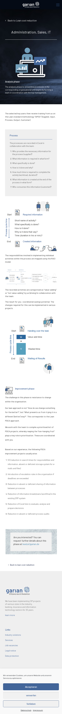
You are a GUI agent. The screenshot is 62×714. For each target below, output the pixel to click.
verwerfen (31, 695)
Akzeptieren (31, 686)
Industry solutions (13, 635)
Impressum (38, 710)
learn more (10, 615)
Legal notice (10, 650)
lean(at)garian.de (30, 544)
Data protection (12, 656)
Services (9, 640)
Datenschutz (26, 710)
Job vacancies (11, 645)
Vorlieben (31, 703)
